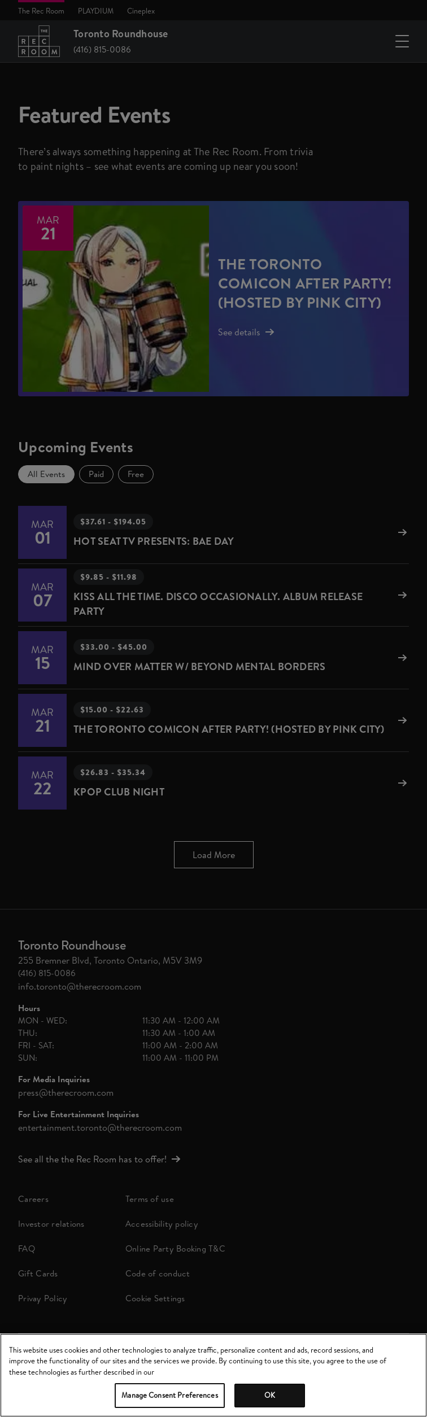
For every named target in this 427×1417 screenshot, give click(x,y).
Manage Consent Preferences (169, 1395)
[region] (213, 1375)
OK (269, 1395)
